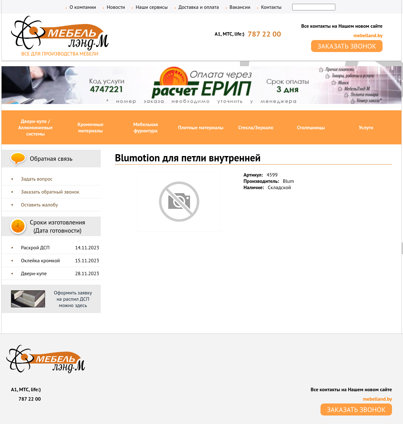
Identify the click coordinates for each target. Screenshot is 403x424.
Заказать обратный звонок (50, 192)
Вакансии (240, 7)
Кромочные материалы (90, 127)
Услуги (366, 127)
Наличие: (254, 187)
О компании (83, 7)
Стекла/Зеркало (255, 127)
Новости (116, 7)
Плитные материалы (201, 127)
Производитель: (261, 181)
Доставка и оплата (199, 7)
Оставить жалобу (39, 204)
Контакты (271, 7)
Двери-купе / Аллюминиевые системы (35, 127)
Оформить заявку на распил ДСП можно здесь (73, 298)
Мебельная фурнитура (145, 127)
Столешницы (311, 127)
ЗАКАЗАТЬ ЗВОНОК (346, 46)
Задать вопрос (37, 179)
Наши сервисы (152, 7)
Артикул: (253, 174)
